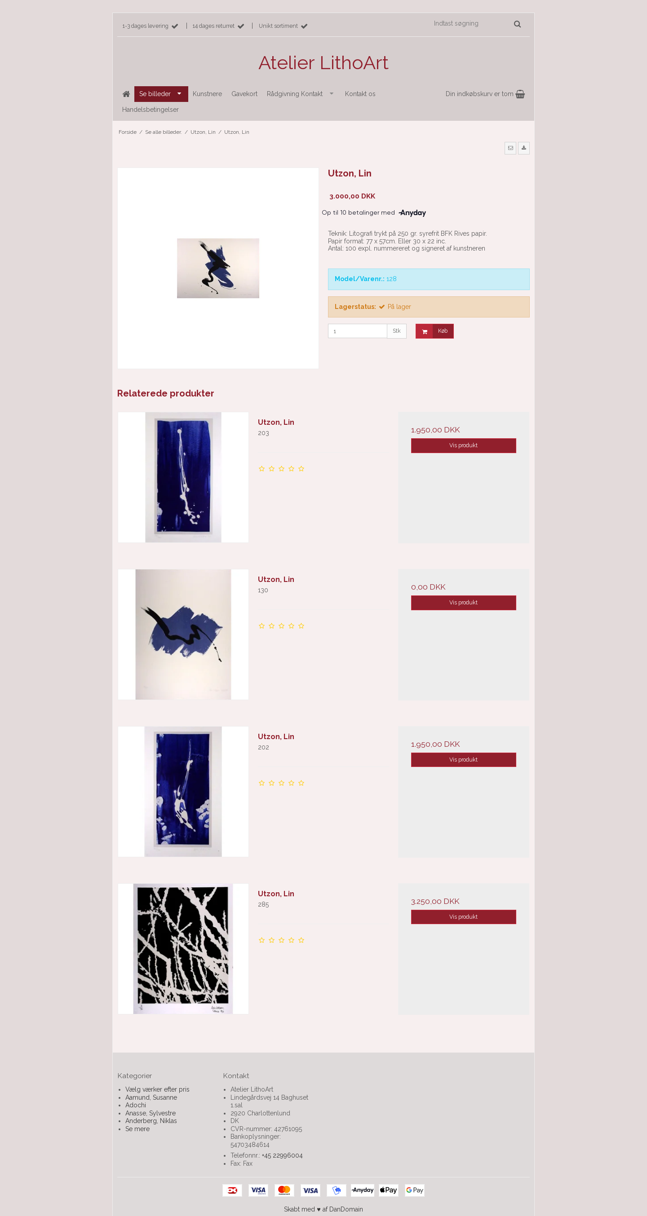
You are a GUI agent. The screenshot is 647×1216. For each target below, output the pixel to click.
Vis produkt (463, 445)
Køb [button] (432, 331)
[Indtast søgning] (477, 23)
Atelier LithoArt (323, 63)
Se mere (137, 1128)
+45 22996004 (282, 1155)
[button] (510, 148)
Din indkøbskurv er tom (485, 93)
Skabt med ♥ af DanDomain (323, 1209)
